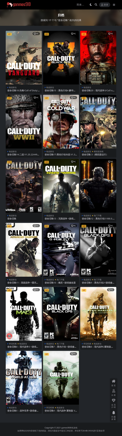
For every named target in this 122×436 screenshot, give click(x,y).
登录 (104, 5)
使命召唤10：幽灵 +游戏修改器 (60, 282)
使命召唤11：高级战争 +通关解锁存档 (22, 284)
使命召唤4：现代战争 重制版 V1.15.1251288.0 (61, 412)
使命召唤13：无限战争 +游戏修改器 (60, 220)
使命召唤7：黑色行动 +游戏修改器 (61, 348)
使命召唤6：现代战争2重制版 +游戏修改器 (96, 348)
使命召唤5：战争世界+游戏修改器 (23, 412)
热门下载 (98, 215)
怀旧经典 (13, 343)
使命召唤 (11, 218)
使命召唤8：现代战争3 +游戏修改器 (22, 348)
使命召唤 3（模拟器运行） (95, 154)
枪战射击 (13, 87)
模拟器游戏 (98, 151)
